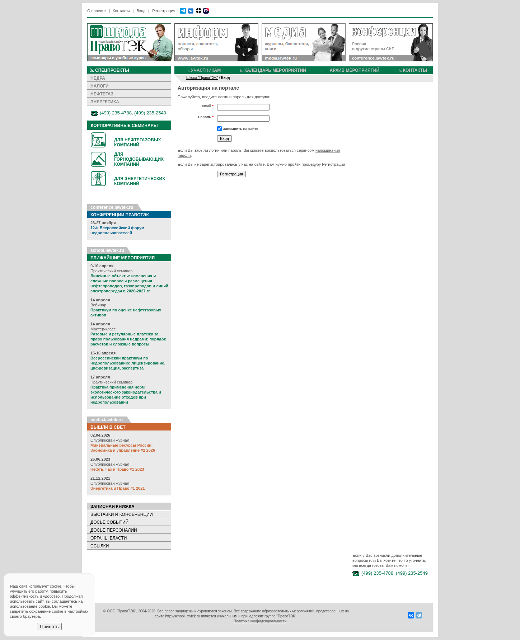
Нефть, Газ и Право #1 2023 (117, 469)
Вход (140, 11)
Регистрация (163, 11)
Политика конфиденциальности (260, 621)
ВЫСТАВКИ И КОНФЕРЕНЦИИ (121, 514)
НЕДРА (97, 78)
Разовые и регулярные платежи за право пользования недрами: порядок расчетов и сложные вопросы (128, 339)
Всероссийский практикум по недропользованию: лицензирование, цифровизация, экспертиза (127, 363)
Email (208, 106)
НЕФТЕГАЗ (101, 94)
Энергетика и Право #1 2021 (117, 488)
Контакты (121, 11)
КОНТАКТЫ (415, 70)
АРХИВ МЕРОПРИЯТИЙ (354, 70)
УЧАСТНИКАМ (206, 70)
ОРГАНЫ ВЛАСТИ (108, 538)
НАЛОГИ (99, 86)
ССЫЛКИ (99, 546)
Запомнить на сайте (240, 129)
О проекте (96, 11)
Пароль (206, 117)
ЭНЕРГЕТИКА (104, 101)
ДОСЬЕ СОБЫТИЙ (109, 522)
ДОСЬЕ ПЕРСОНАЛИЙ (113, 530)
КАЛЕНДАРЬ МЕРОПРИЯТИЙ (275, 70)
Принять (49, 626)
